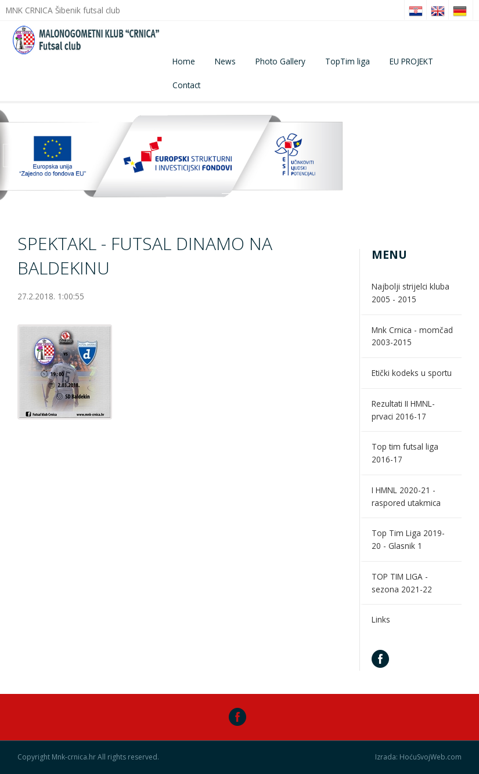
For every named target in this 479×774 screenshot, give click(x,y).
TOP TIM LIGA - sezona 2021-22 (402, 583)
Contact (186, 85)
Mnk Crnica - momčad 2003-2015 (412, 336)
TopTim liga (347, 61)
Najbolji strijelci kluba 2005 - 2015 (410, 293)
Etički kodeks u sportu (412, 372)
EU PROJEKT (411, 61)
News (225, 61)
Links (381, 619)
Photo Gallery (280, 61)
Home (183, 61)
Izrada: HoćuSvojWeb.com (418, 757)
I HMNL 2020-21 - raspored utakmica (406, 496)
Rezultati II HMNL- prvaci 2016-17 (403, 410)
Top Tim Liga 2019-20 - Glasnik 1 (408, 539)
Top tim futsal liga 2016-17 (405, 453)
